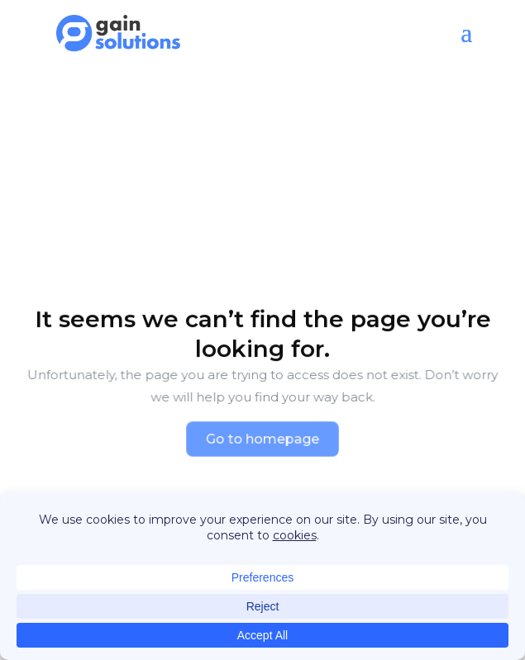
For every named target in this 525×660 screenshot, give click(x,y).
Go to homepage (263, 438)
